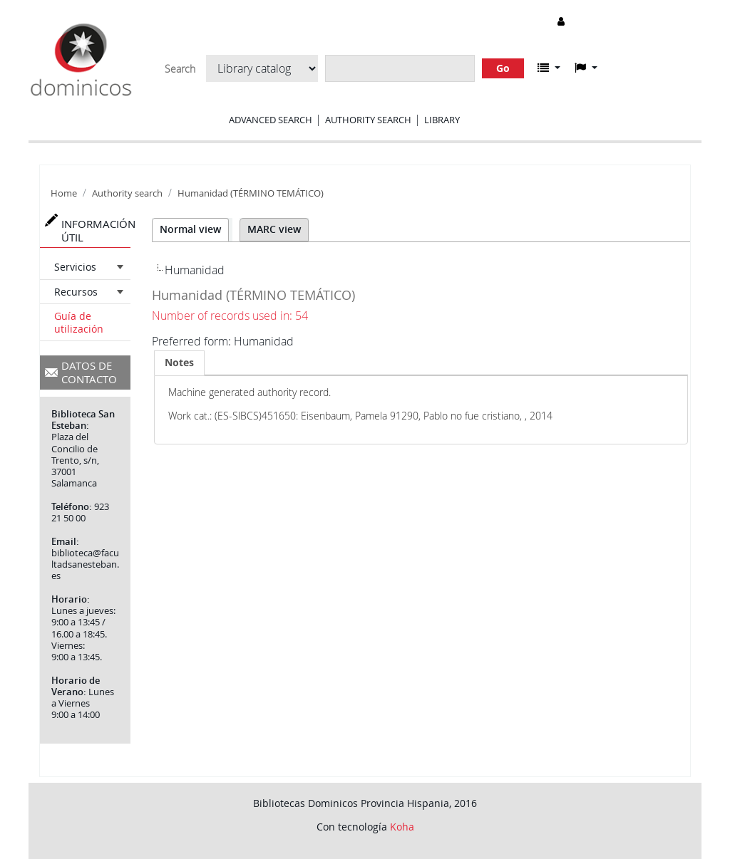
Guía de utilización (78, 322)
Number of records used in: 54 (230, 315)
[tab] (179, 362)
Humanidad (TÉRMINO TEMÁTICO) (251, 193)
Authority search (368, 119)
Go (503, 68)
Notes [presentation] (179, 362)
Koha (402, 826)
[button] (549, 67)
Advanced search (270, 119)
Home (64, 193)
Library (442, 119)
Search (180, 69)
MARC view (274, 229)
